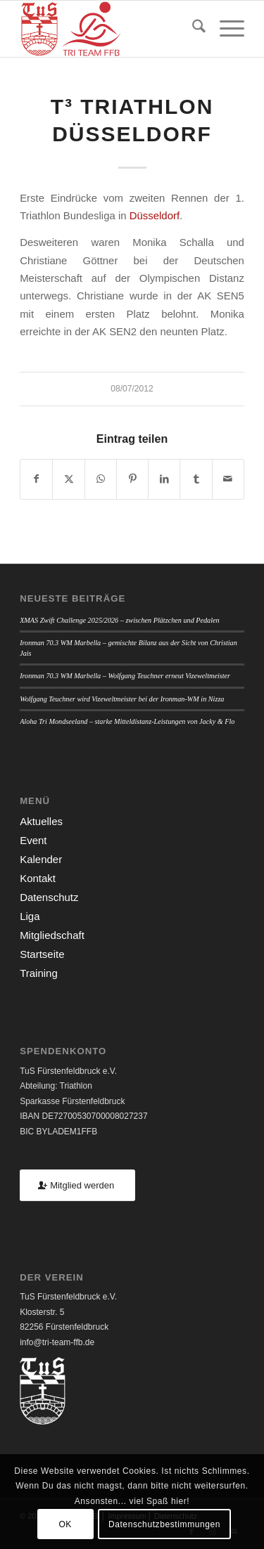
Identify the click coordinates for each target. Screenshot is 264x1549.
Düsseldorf (155, 215)
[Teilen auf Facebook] (36, 479)
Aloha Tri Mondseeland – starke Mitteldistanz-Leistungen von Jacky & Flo (127, 721)
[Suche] (192, 29)
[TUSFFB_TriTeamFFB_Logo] (109, 29)
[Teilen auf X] (68, 479)
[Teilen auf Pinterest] (132, 479)
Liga (29, 916)
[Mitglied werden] (77, 1185)
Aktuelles (41, 821)
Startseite (42, 954)
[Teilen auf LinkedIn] (164, 479)
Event (33, 840)
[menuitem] (192, 29)
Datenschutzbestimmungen (164, 1524)
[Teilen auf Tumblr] (195, 479)
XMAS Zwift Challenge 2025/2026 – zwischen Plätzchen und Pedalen (120, 620)
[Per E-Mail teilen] (228, 479)
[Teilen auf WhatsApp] (100, 479)
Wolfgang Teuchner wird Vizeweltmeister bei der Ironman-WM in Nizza (122, 699)
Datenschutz (49, 897)
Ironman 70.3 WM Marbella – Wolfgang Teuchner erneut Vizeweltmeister (125, 676)
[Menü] (225, 29)
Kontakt (38, 878)
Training (39, 973)
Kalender (41, 859)
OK (65, 1524)
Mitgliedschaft (52, 935)
